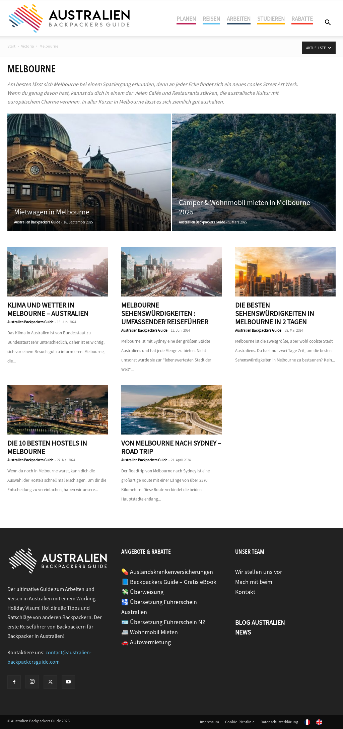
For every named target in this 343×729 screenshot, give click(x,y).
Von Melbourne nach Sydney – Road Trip (171, 447)
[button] (328, 23)
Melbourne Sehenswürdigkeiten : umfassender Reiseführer (164, 313)
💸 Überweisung (142, 592)
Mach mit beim (253, 582)
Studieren (271, 18)
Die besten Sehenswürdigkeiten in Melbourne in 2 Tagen (274, 313)
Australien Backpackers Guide (37, 222)
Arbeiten (239, 18)
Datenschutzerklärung (279, 721)
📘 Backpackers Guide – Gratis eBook (168, 582)
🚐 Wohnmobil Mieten (149, 632)
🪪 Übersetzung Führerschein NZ (163, 622)
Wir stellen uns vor (258, 572)
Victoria (27, 46)
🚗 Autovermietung (146, 642)
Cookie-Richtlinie (240, 721)
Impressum (209, 721)
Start (11, 46)
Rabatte (302, 18)
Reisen (211, 18)
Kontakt (245, 592)
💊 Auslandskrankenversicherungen (167, 572)
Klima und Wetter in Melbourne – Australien (47, 309)
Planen (186, 18)
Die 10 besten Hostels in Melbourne (47, 447)
